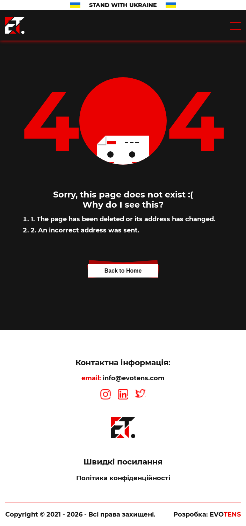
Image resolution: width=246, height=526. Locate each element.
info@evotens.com (134, 378)
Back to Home (123, 271)
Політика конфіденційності (123, 478)
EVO (225, 514)
